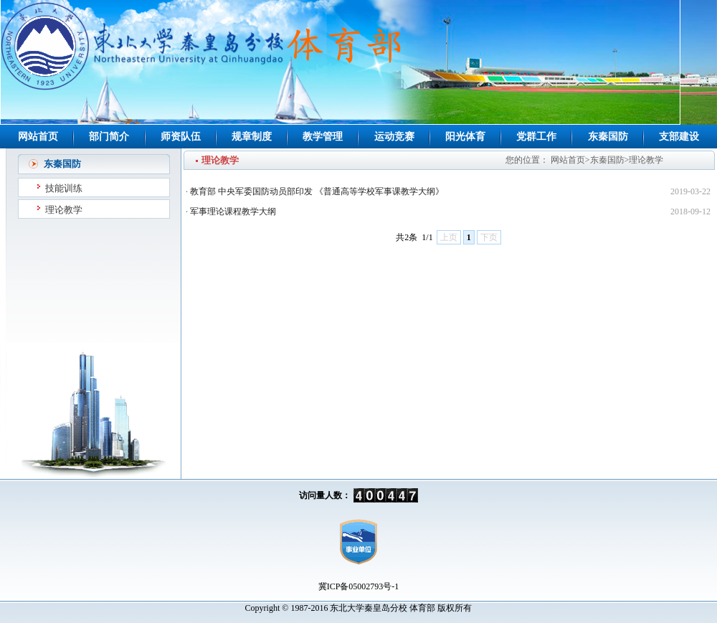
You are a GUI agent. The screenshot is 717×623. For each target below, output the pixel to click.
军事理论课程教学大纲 (233, 211)
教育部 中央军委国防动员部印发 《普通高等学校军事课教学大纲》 (317, 191)
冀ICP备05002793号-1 (358, 586)
